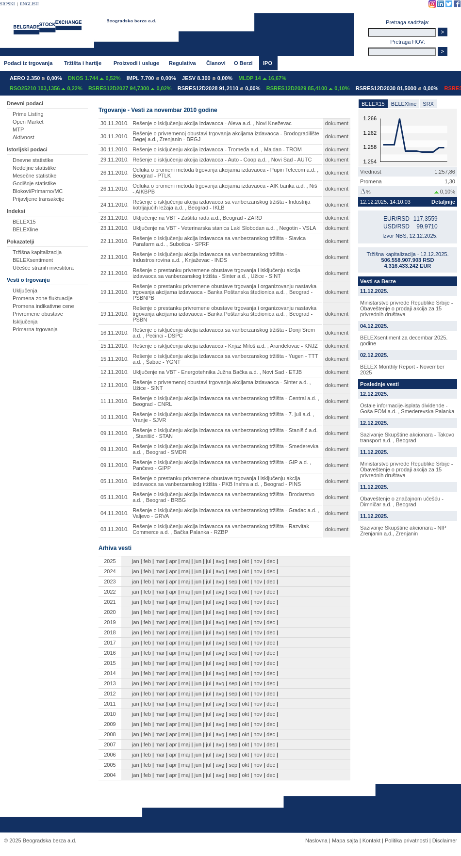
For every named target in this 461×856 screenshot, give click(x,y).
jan (135, 561)
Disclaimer (444, 840)
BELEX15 (24, 222)
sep (233, 561)
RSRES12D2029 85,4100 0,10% (308, 88)
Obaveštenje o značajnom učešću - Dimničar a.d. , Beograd (402, 501)
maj (185, 561)
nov (257, 561)
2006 (109, 755)
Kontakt (371, 840)
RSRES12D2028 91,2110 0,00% (219, 88)
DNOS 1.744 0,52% (94, 78)
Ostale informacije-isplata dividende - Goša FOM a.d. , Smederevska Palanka (407, 408)
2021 (109, 602)
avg (220, 561)
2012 (109, 693)
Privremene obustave (38, 314)
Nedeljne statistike (34, 168)
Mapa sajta (345, 840)
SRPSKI (7, 3)
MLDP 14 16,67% (262, 78)
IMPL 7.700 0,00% (151, 78)
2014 (109, 673)
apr (173, 561)
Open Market (28, 122)
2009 (109, 724)
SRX (428, 104)
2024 (109, 571)
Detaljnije (443, 202)
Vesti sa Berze (378, 281)
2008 (109, 734)
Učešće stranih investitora (43, 268)
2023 (109, 581)
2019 (109, 622)
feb (147, 561)
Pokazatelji (20, 241)
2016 (109, 653)
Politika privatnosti (406, 840)
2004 (109, 775)
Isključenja (25, 321)
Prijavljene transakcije (38, 199)
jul (208, 561)
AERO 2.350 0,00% (36, 78)
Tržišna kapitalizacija (37, 252)
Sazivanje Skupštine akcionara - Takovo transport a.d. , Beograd (407, 437)
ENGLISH (29, 3)
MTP (18, 129)
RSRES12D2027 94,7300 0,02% (130, 88)
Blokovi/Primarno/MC (38, 191)
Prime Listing (28, 114)
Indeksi (16, 211)
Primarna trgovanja (35, 329)
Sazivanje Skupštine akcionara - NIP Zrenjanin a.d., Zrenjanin (403, 530)
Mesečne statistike (34, 175)
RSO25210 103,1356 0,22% (46, 88)
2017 (109, 643)
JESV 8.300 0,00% (207, 78)
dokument (336, 123)
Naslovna (316, 840)
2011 (109, 704)
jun (197, 561)
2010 (109, 714)
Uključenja (25, 290)
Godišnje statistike (34, 183)
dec (270, 561)
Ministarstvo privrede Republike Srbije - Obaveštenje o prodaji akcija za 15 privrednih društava (406, 308)
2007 (109, 744)
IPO (267, 63)
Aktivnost (23, 137)
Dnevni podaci (25, 103)
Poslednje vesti (379, 384)
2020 (109, 612)
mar (160, 561)
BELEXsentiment (33, 260)
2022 (109, 592)
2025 (109, 561)
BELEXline (25, 229)
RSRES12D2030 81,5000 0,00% (397, 88)
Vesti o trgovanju (28, 280)
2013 (109, 683)
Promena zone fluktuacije (43, 298)
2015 (109, 663)
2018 (109, 632)
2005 (109, 765)
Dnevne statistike (33, 160)
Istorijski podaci (27, 149)
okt (245, 561)
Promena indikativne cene (43, 306)
